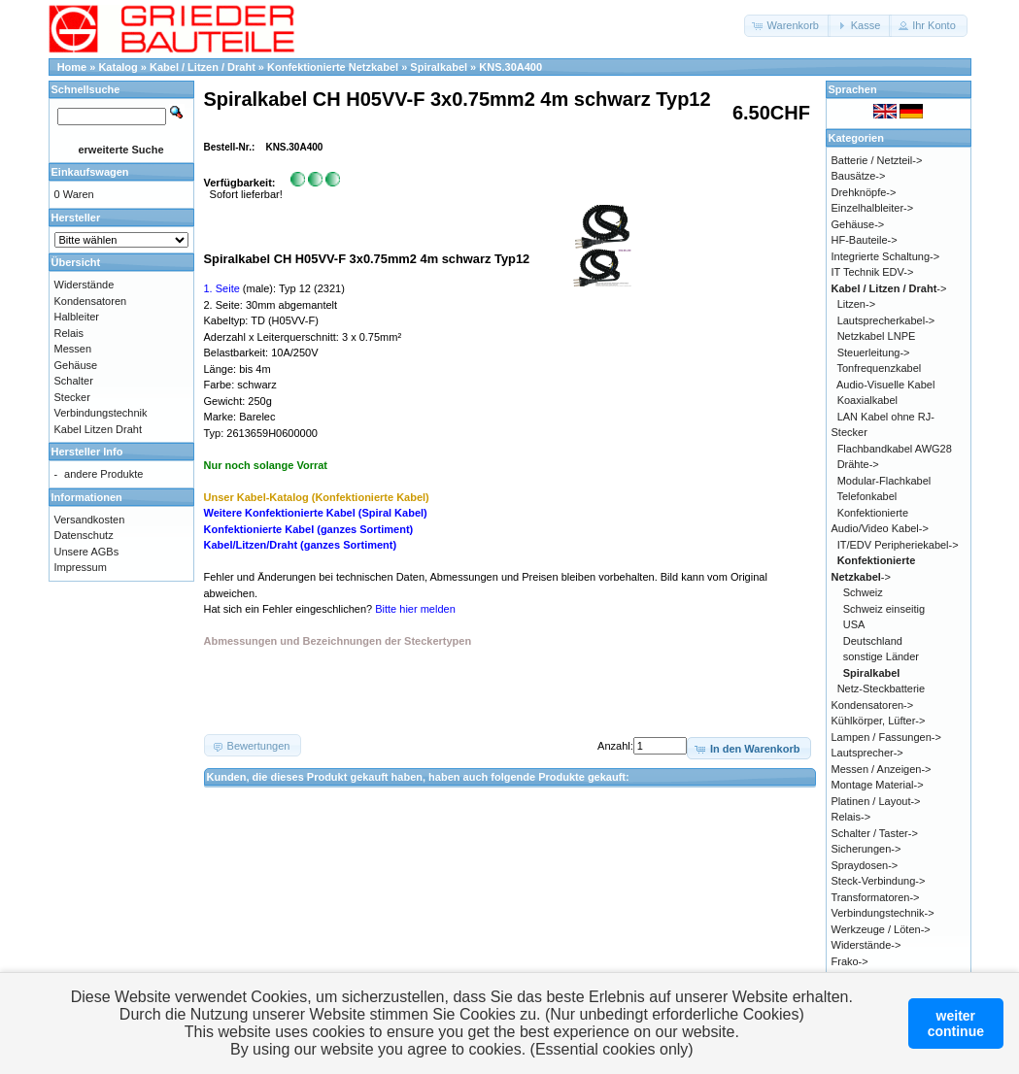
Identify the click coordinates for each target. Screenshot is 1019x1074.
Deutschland (872, 641)
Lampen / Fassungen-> (886, 737)
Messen (73, 348)
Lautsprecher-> (867, 752)
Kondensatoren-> (873, 705)
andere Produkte (103, 474)
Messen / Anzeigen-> (882, 769)
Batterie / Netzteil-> (877, 160)
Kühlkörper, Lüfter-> (879, 720)
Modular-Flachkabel (884, 481)
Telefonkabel (866, 496)
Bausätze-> (859, 176)
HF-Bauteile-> (865, 240)
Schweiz (863, 592)
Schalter (73, 380)
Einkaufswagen (90, 172)
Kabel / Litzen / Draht (202, 67)
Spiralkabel (438, 67)
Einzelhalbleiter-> (873, 208)
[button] (787, 26)
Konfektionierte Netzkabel (332, 67)
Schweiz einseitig (884, 609)
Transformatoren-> (876, 897)
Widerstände (84, 284)
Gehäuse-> (858, 224)
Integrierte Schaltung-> (886, 256)
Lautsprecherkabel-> (886, 320)
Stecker (72, 397)
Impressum (80, 567)
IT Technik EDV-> (873, 272)
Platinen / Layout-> (876, 801)
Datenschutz (84, 535)
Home (72, 67)
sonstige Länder (881, 656)
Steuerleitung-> (873, 352)
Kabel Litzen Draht (98, 429)
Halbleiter (76, 316)
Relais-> (851, 816)
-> (889, 288)
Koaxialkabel (867, 400)
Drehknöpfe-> (864, 192)
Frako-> (850, 961)
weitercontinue (956, 1023)
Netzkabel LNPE (876, 336)
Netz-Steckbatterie (881, 688)
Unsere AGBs (86, 551)
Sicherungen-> (866, 849)
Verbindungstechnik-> (883, 913)
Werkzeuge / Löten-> (881, 929)
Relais (69, 333)
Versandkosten (89, 519)
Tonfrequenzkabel (878, 368)
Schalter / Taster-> (875, 833)
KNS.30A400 (510, 67)
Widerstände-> (866, 945)
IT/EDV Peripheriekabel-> (898, 545)
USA (854, 624)
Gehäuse (76, 365)
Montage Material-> (878, 784)
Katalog (117, 67)
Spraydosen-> (865, 865)
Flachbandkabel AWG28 (894, 448)
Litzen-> (856, 304)
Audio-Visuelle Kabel (885, 384)
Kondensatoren (90, 301)
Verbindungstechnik (101, 413)
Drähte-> (858, 464)
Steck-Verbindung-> (879, 881)
